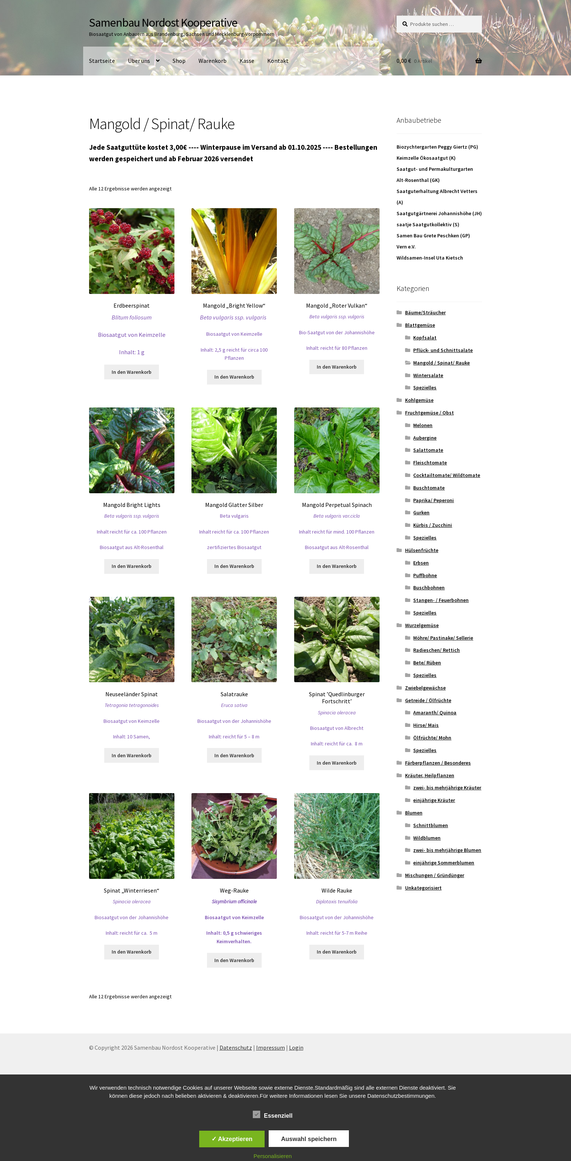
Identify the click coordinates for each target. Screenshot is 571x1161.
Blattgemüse (420, 325)
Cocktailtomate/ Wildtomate (446, 475)
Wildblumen (427, 838)
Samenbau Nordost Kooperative (163, 22)
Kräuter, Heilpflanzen (429, 775)
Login (296, 1047)
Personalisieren (273, 1156)
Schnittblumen (430, 825)
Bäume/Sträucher (425, 312)
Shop (179, 60)
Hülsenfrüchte (421, 550)
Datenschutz (236, 1047)
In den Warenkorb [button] (132, 372)
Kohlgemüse (419, 400)
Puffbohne (425, 575)
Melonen (422, 425)
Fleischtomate (430, 462)
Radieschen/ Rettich (436, 650)
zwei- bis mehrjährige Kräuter (447, 787)
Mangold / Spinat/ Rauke (441, 362)
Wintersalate (428, 375)
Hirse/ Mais (426, 725)
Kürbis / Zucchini (432, 525)
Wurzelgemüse (422, 625)
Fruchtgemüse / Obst (429, 412)
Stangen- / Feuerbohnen (441, 600)
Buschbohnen (429, 587)
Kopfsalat (424, 337)
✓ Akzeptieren (232, 1138)
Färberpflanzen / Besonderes (438, 762)
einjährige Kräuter (434, 800)
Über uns (139, 60)
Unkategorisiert (423, 887)
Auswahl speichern (308, 1138)
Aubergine (424, 437)
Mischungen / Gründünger (434, 875)
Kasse (246, 60)
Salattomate (428, 450)
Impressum (270, 1047)
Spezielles (424, 387)
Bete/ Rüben (427, 662)
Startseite (102, 60)
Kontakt (278, 60)
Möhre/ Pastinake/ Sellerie (443, 637)
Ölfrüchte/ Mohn (432, 737)
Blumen (413, 812)
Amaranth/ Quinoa (434, 712)
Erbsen (421, 562)
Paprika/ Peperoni (433, 500)
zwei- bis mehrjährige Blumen (447, 850)
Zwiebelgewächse (425, 687)
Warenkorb (212, 60)
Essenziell (272, 1114)
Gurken (421, 512)
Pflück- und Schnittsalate (443, 350)
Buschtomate (429, 487)
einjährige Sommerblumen (443, 862)
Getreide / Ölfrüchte (428, 700)
